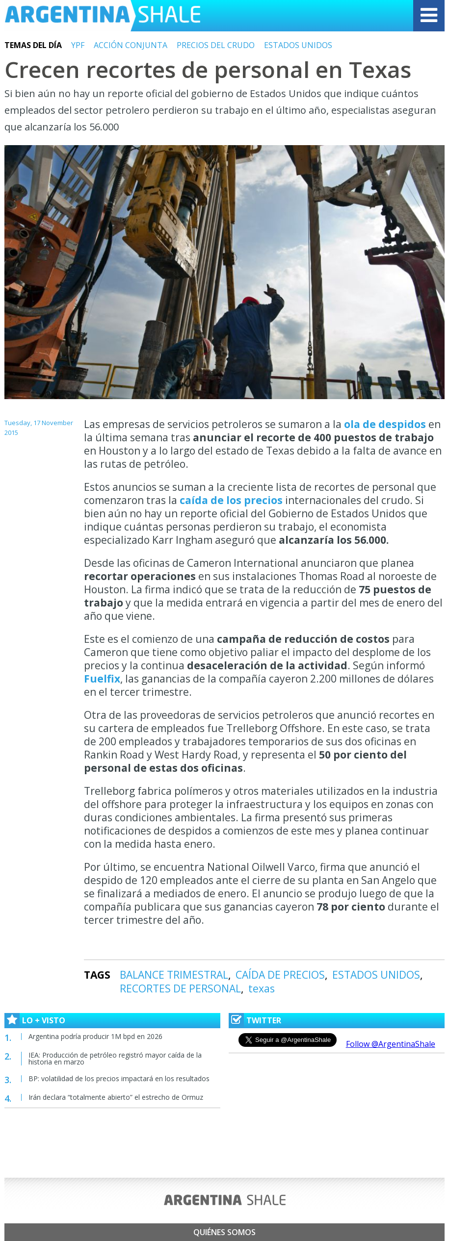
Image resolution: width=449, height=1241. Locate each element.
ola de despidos (385, 424)
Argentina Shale (102, 15)
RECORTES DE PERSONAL (180, 988)
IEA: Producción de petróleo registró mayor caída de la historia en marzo (115, 1058)
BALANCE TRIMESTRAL (174, 975)
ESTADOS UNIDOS (298, 45)
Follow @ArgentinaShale (390, 1043)
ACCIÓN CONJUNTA (130, 45)
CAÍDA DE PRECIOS (280, 975)
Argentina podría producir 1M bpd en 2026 (95, 1036)
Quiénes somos (224, 1232)
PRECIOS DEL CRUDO (216, 45)
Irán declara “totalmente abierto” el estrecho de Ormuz (115, 1097)
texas (261, 988)
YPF (77, 45)
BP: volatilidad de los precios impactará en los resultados (119, 1078)
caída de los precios (231, 500)
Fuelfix (102, 678)
